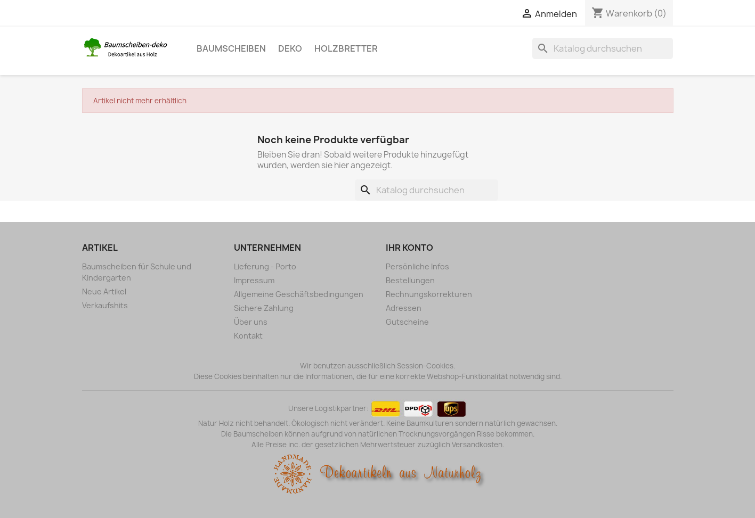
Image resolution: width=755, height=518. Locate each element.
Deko (290, 48)
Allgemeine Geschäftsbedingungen (298, 294)
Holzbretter (346, 48)
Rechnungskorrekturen (429, 294)
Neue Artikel (104, 291)
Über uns (250, 322)
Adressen (403, 308)
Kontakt (248, 336)
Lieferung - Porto (265, 266)
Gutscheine (407, 322)
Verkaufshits (105, 305)
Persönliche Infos (417, 266)
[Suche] (602, 48)
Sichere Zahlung (264, 308)
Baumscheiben (231, 48)
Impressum (254, 280)
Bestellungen (410, 280)
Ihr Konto (409, 247)
